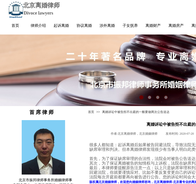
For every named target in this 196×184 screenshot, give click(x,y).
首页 (91, 112)
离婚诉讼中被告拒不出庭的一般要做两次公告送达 (135, 112)
